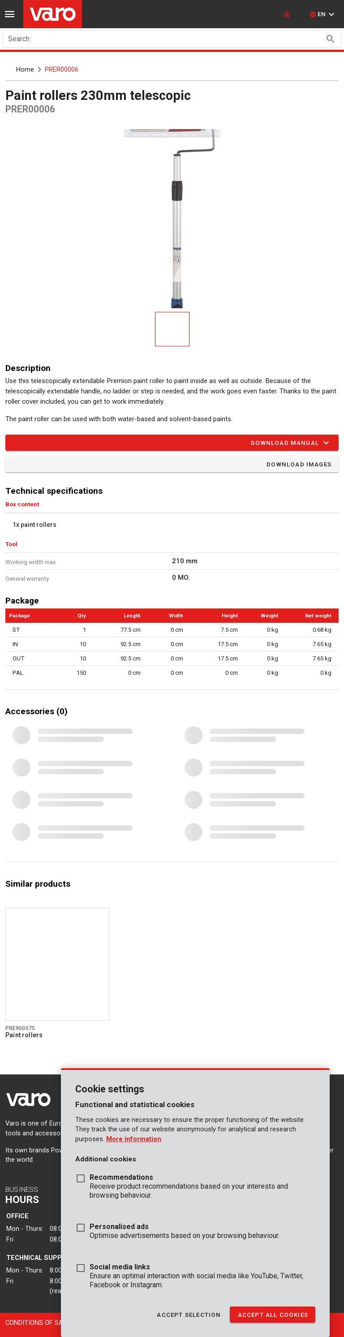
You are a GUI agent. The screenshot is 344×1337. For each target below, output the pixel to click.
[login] (288, 14)
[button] (323, 14)
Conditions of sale (37, 1323)
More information (133, 1139)
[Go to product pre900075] (57, 964)
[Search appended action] (330, 39)
